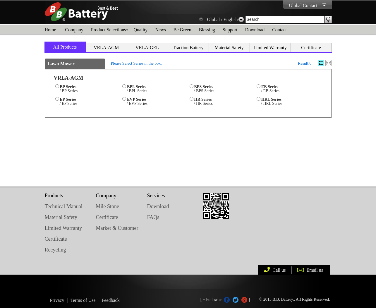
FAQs (153, 217)
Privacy (57, 300)
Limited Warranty (270, 47)
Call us (279, 270)
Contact (279, 29)
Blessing (207, 29)
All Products (65, 47)
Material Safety (228, 47)
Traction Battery (188, 47)
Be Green (182, 29)
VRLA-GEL (147, 47)
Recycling (55, 250)
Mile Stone (107, 206)
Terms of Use (82, 300)
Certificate (311, 47)
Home (50, 29)
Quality (140, 29)
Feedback (110, 300)
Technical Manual (64, 206)
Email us (315, 270)
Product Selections (108, 29)
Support (230, 29)
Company (74, 29)
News (160, 29)
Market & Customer (117, 228)
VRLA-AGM (106, 47)
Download (255, 29)
